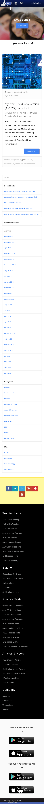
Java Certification (9, 529)
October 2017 (8, 293)
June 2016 (7, 356)
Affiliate (7, 387)
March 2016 (8, 373)
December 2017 (9, 288)
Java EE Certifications (11, 615)
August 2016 (8, 350)
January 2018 (9, 282)
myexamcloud (8, 164)
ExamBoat (6, 587)
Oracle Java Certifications (13, 606)
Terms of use (7, 705)
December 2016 (9, 333)
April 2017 (7, 322)
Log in (6, 452)
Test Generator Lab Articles (13, 673)
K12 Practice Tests (10, 556)
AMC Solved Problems (11, 547)
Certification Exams (11, 393)
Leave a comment (29, 164)
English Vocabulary (10, 560)
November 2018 (9, 253)
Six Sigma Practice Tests (12, 628)
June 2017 (7, 310)
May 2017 (7, 316)
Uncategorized (14, 160)
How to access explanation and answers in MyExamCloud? (22, 214)
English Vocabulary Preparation (15, 646)
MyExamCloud (8, 583)
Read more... (31, 151)
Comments (9, 464)
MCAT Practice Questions (13, 551)
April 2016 (7, 367)
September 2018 (10, 265)
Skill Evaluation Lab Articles (13, 669)
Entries (8, 458)
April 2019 (7, 248)
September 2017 (10, 299)
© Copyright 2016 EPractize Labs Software (12, 801)
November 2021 (9, 242)
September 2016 (10, 345)
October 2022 (8, 236)
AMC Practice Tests (10, 637)
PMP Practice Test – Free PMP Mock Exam (18, 208)
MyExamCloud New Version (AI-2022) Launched (20, 197)
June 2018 (7, 276)
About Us (6, 696)
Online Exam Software (11, 574)
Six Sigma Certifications (12, 542)
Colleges (7, 398)
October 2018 (8, 259)
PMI (5, 427)
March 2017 (8, 327)
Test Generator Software (12, 578)
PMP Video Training (10, 524)
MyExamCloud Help (11, 416)
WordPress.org (9, 469)
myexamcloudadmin (12, 96)
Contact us (6, 701)
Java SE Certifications (11, 610)
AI (25, 160)
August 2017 (8, 305)
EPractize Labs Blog (10, 678)
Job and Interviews (10, 410)
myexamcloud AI (18, 164)
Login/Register (36, 3)
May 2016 (7, 362)
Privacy (5, 710)
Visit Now (22, 26)
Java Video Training (10, 520)
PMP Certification (9, 538)
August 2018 (8, 270)
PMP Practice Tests (10, 624)
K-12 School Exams (10, 642)
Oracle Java (8, 421)
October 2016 (8, 339)
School (6, 433)
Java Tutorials (8, 683)
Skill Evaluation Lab (10, 592)
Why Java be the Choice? (12, 203)
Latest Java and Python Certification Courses (19, 191)
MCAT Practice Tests (11, 633)
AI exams (30, 160)
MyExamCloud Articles (11, 660)
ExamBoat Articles (10, 664)
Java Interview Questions (12, 533)
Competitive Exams (10, 404)
